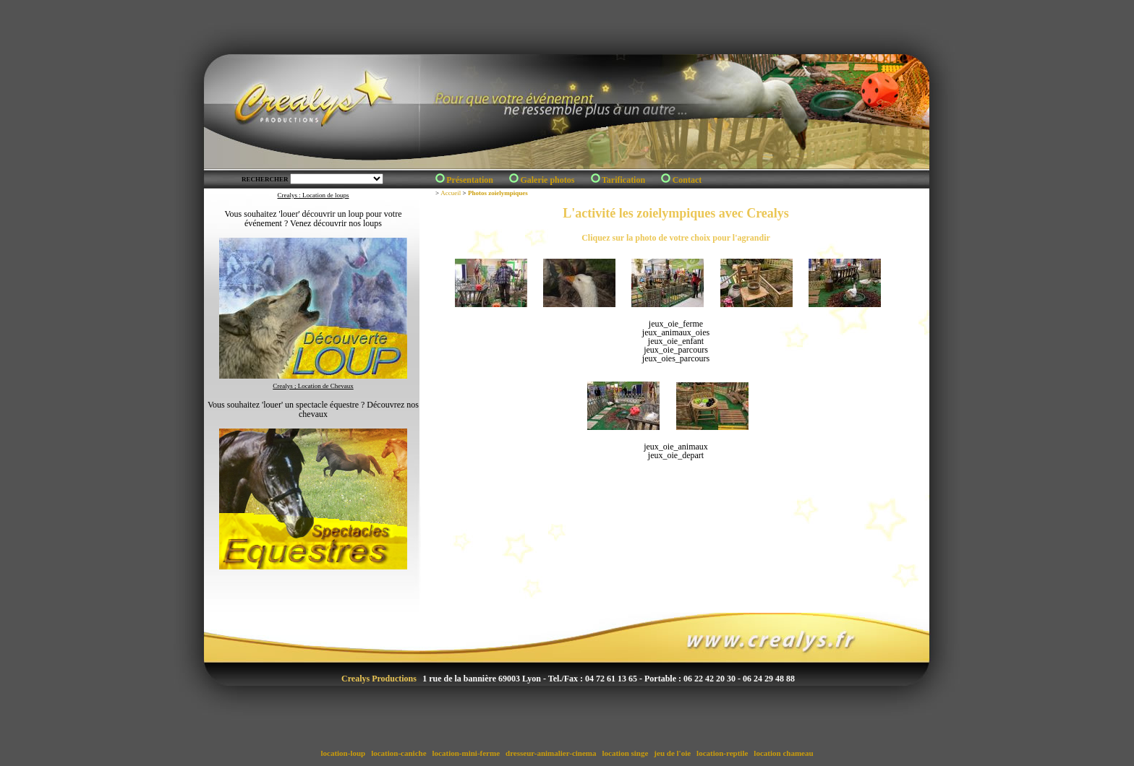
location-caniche (398, 753)
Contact (687, 180)
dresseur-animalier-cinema (550, 753)
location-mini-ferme (466, 753)
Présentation (469, 180)
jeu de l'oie (672, 753)
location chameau (784, 753)
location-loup (343, 753)
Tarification (623, 180)
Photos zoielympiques (498, 193)
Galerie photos (547, 180)
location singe (625, 753)
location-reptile (722, 753)
